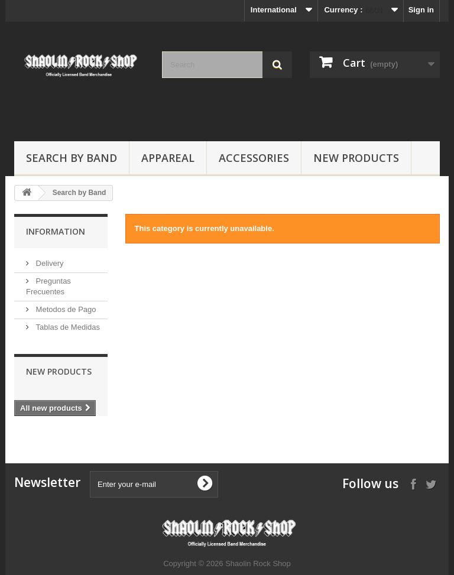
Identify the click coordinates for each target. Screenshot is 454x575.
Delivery (49, 263)
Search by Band (71, 158)
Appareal (167, 158)
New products (59, 371)
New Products (356, 158)
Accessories (254, 158)
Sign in (421, 9)
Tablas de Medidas (67, 327)
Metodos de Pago (65, 309)
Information (55, 231)
